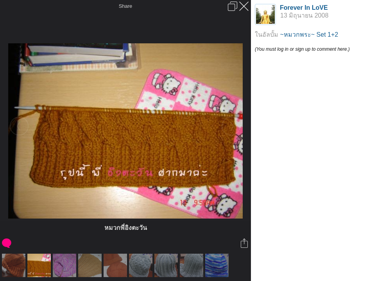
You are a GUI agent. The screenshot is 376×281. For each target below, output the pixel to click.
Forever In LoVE (304, 7)
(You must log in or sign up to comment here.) (302, 49)
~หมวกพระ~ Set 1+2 (309, 34)
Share (125, 6)
